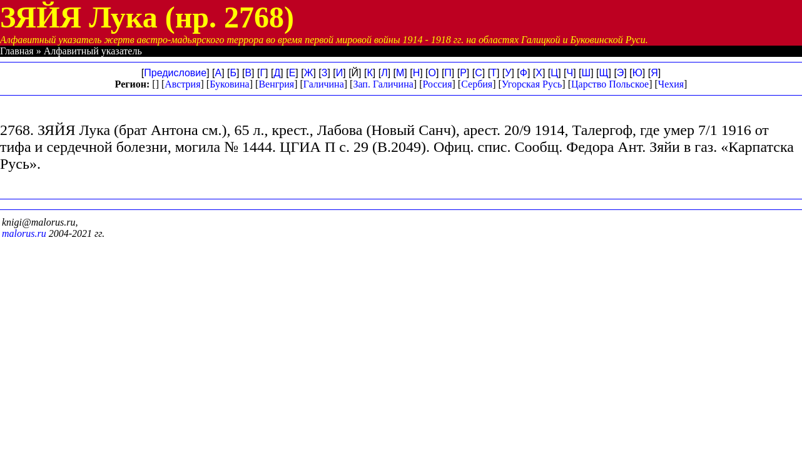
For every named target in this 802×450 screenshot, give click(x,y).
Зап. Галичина (383, 84)
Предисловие (175, 73)
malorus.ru (24, 233)
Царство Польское (610, 84)
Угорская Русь (532, 84)
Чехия (671, 84)
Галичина (323, 84)
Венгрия (276, 84)
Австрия (182, 84)
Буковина (230, 84)
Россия (437, 84)
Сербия (476, 84)
